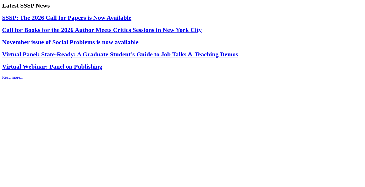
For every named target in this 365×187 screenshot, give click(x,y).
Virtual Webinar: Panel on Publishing (52, 66)
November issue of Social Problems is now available (70, 42)
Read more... (12, 77)
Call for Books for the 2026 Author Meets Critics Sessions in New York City (102, 29)
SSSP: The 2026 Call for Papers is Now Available (66, 17)
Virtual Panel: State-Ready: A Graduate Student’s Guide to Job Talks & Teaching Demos (120, 54)
